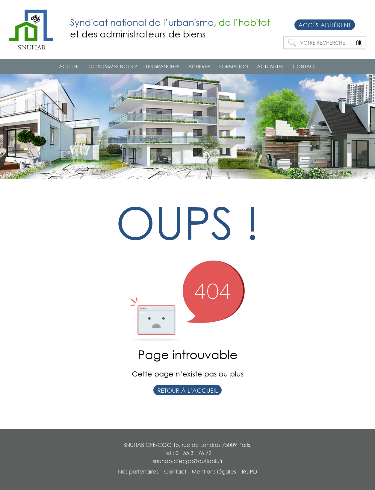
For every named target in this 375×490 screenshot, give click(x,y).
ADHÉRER (199, 66)
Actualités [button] (270, 66)
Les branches (162, 66)
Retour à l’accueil (187, 390)
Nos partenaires (138, 471)
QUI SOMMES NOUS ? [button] (112, 66)
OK (359, 43)
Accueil (69, 66)
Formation (233, 66)
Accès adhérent (324, 24)
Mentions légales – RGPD (224, 471)
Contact (304, 66)
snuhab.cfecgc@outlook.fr (188, 461)
